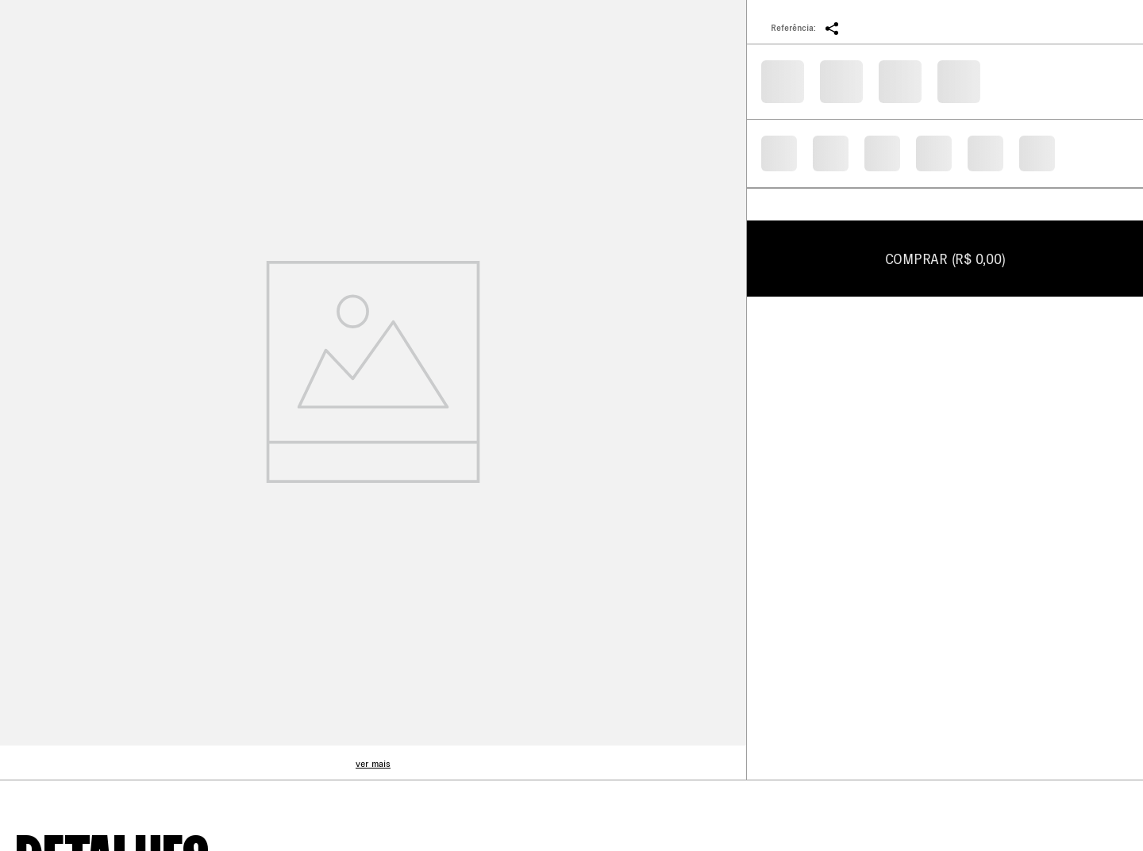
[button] (832, 28)
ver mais (373, 763)
